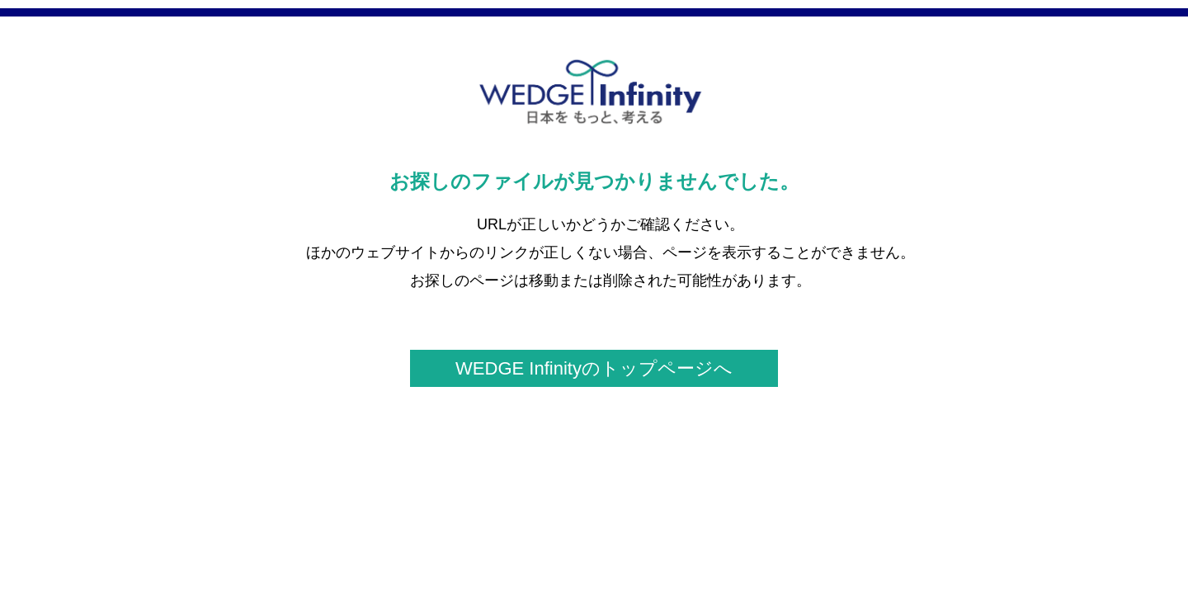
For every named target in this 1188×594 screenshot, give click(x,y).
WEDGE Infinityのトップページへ (594, 368)
